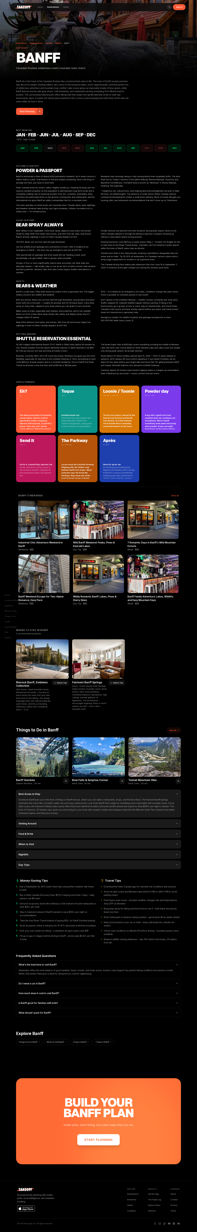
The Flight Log (154, 1199)
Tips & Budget (11, 627)
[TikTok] (164, 1223)
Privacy (173, 1205)
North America (36, 43)
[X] (155, 1223)
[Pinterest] (174, 1223)
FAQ (6, 632)
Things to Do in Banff (29, 1042)
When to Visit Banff (56, 1042)
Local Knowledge (12, 600)
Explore (8, 638)
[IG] (160, 1223)
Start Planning (98, 1140)
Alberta (58, 43)
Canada (48, 43)
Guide (7, 622)
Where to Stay (11, 611)
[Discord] (178, 1223)
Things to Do (10, 616)
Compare (131, 1211)
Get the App (153, 1194)
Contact (174, 1199)
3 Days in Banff (81, 1042)
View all (175, 495)
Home (40, 7)
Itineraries (9, 606)
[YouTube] (169, 1223)
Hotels (66, 7)
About (7, 595)
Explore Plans (154, 1205)
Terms (173, 1211)
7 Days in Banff (104, 1042)
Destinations (53, 7)
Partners (152, 1211)
